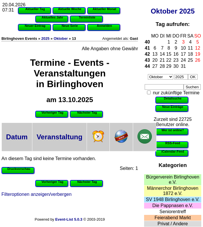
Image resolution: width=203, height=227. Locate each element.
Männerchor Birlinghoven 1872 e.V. (172, 191)
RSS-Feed (172, 143)
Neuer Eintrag (35, 25)
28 (162, 66)
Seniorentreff (172, 211)
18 (190, 54)
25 (190, 60)
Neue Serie (70, 25)
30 (175, 66)
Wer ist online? (172, 130)
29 (169, 66)
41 (147, 48)
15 (169, 54)
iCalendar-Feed (172, 151)
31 (183, 66)
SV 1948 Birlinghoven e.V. (172, 199)
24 (183, 60)
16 (175, 54)
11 (190, 48)
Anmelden (104, 25)
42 (147, 54)
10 (183, 48)
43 (147, 60)
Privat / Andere (173, 223)
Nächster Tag (87, 112)
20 (155, 60)
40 (147, 42)
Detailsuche (172, 98)
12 (197, 48)
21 (162, 60)
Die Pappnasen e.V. (172, 205)
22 (169, 60)
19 (197, 54)
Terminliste (87, 17)
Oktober (164, 11)
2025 (187, 11)
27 (155, 66)
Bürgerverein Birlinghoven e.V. (172, 180)
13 (155, 54)
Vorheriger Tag (53, 112)
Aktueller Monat (104, 9)
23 (175, 60)
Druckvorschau (18, 168)
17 (183, 54)
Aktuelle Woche (69, 9)
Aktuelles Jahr (52, 17)
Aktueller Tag (35, 9)
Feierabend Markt (172, 217)
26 (197, 60)
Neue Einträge (172, 106)
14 (162, 54)
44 (147, 66)
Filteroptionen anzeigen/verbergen (36, 194)
